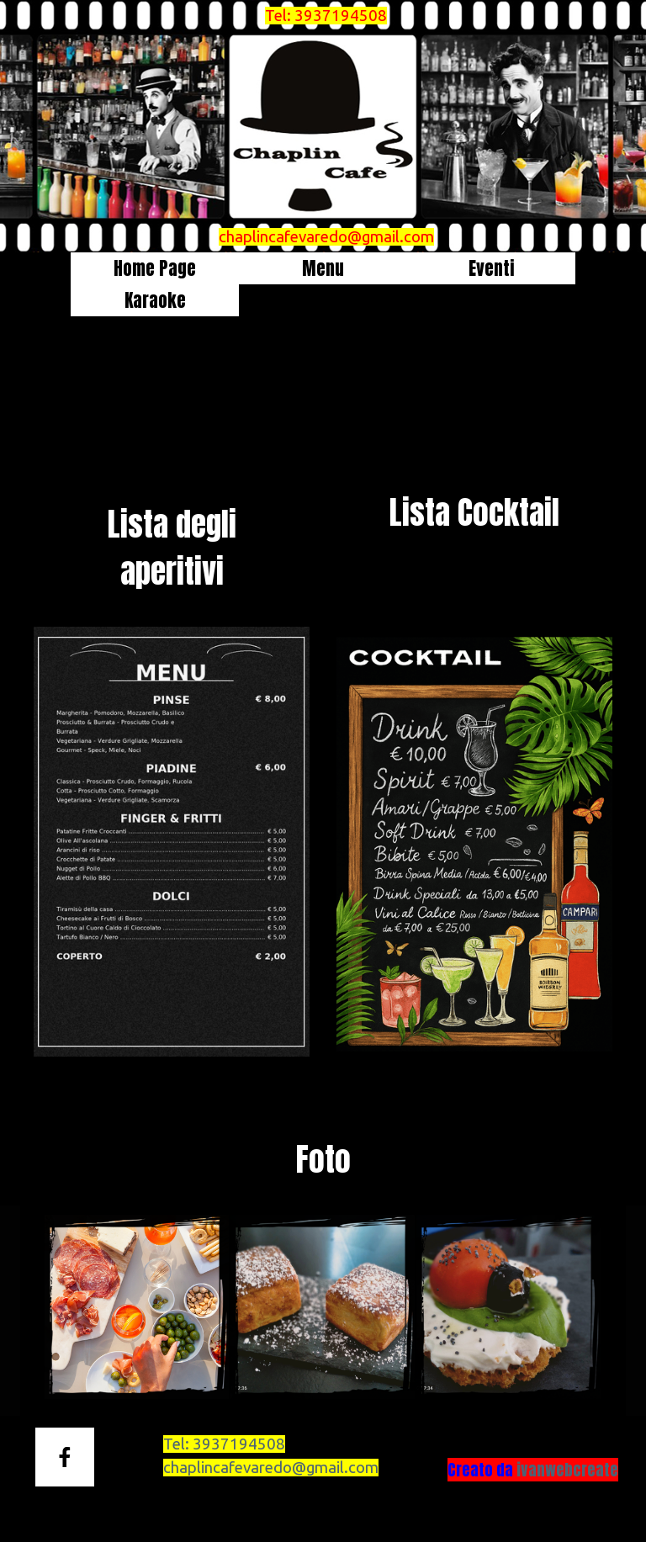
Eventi (492, 268)
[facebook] (64, 1457)
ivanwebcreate (567, 1469)
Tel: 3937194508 (326, 15)
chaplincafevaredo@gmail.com (326, 237)
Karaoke (155, 300)
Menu (323, 268)
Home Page (155, 268)
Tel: (224, 1444)
